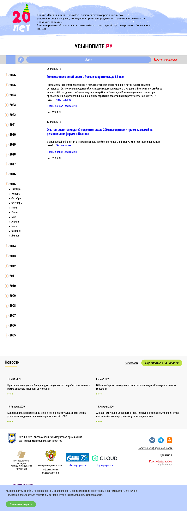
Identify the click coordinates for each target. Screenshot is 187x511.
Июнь (14, 212)
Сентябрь (16, 203)
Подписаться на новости (161, 363)
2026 (12, 75)
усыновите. (93, 46)
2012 (12, 266)
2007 (12, 315)
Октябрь (16, 198)
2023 (12, 105)
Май (13, 217)
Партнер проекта (105, 465)
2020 (12, 134)
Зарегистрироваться (165, 59)
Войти (88, 59)
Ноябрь (15, 193)
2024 (12, 95)
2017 (12, 164)
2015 (12, 184)
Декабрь (16, 189)
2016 (12, 174)
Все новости (131, 363)
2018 (12, 154)
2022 (12, 115)
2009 (12, 296)
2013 (12, 256)
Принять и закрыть (21, 504)
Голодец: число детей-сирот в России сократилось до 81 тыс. (85, 77)
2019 (12, 144)
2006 (12, 325)
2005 (12, 335)
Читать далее (63, 99)
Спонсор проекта (77, 465)
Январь (15, 235)
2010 (12, 286)
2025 (12, 85)
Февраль (16, 231)
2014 (12, 246)
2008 (12, 305)
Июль (14, 207)
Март (14, 226)
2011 (12, 276)
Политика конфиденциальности (155, 448)
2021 (12, 125)
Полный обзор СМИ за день (62, 106)
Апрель (15, 221)
